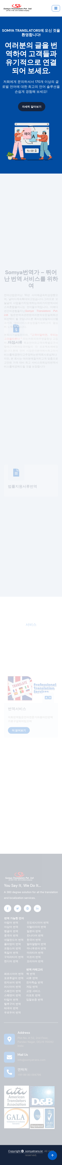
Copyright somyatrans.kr (25, 1151)
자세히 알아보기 (30, 106)
